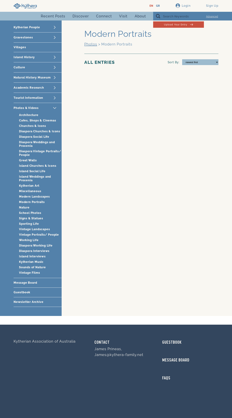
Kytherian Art (29, 185)
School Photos (30, 213)
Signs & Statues (31, 218)
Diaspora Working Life (36, 245)
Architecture (28, 115)
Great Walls (28, 160)
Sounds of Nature (32, 267)
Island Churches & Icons (37, 165)
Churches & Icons (32, 126)
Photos (90, 44)
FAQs (166, 378)
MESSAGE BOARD (175, 360)
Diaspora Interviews (34, 251)
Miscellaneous (30, 191)
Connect (104, 16)
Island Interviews (32, 256)
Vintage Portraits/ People (39, 234)
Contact (102, 342)
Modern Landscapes (34, 196)
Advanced (212, 16)
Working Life (29, 240)
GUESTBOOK (172, 342)
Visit (123, 16)
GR (158, 6)
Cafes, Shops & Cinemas (37, 120)
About (140, 16)
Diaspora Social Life (34, 136)
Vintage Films (29, 272)
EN (151, 6)
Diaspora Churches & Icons (39, 131)
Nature (24, 207)
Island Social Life (32, 171)
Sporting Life (29, 223)
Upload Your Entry (178, 24)
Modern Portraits (32, 202)
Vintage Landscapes (34, 229)
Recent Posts (53, 16)
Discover (80, 16)
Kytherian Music (31, 262)
